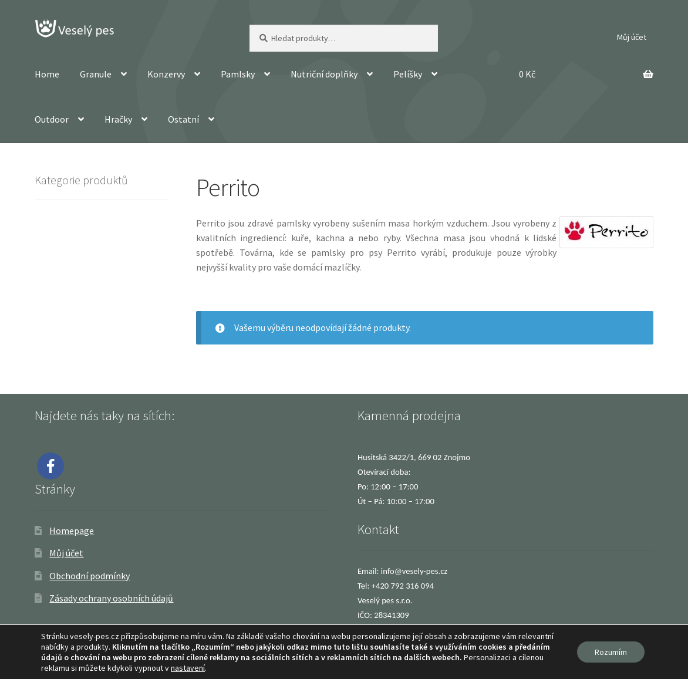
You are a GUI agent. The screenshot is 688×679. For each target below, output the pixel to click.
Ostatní (183, 119)
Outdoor (52, 119)
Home (47, 74)
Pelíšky (407, 74)
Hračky (118, 119)
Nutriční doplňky (324, 74)
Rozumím (611, 652)
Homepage (71, 530)
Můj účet (631, 37)
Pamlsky (238, 74)
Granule (96, 74)
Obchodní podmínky (89, 576)
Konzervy (166, 74)
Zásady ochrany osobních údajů (111, 598)
